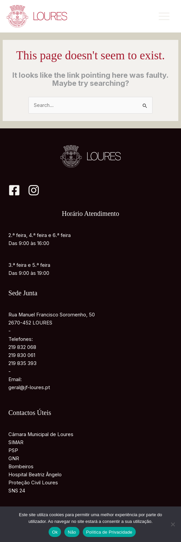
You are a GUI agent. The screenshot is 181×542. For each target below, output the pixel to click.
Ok (55, 532)
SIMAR (15, 442)
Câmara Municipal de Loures (40, 434)
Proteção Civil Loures (33, 483)
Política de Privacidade (109, 532)
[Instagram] (34, 190)
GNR (13, 459)
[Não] (172, 524)
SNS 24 (16, 491)
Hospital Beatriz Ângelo (35, 475)
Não (72, 532)
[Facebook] (14, 190)
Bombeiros (21, 467)
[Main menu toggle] (164, 16)
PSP (13, 450)
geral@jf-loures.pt (29, 387)
